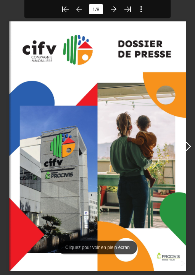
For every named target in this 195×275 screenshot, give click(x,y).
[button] (65, 9)
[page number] (96, 9)
